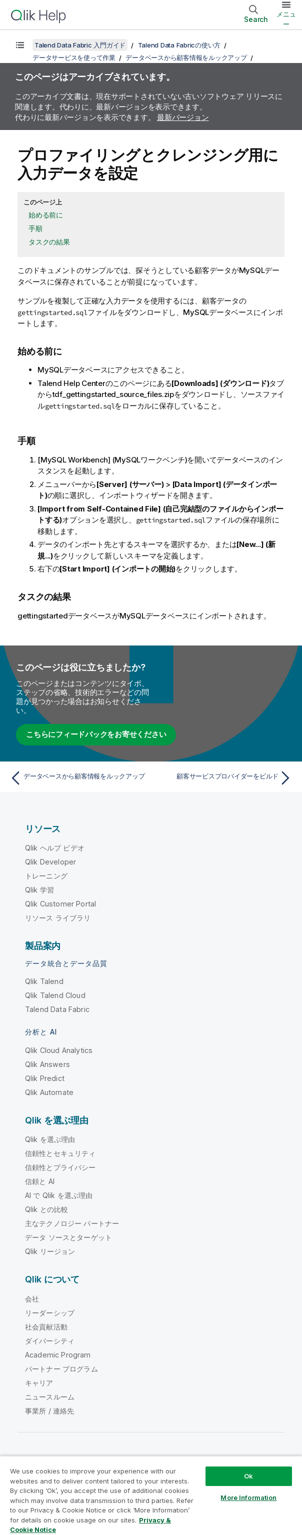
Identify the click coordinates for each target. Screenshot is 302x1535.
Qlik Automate (49, 1092)
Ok (248, 1476)
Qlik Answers (47, 1064)
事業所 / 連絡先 (49, 1410)
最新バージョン (182, 117)
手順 (35, 228)
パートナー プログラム (61, 1368)
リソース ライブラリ (58, 918)
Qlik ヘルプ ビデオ (54, 848)
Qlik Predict (44, 1078)
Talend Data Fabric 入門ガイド (80, 45)
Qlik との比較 (46, 1209)
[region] (151, 1495)
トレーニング (46, 876)
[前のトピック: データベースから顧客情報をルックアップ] (78, 778)
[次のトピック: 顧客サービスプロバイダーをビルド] (224, 778)
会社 (32, 1298)
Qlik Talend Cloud (55, 995)
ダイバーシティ (49, 1340)
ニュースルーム (49, 1396)
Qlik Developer (50, 862)
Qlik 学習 (39, 890)
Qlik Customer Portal (60, 904)
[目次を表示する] (20, 45)
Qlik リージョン (50, 1251)
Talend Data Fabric (57, 1009)
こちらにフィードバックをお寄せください (96, 734)
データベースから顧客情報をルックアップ (186, 58)
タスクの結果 (49, 242)
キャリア (39, 1382)
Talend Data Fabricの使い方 (179, 45)
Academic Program (58, 1354)
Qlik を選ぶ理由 (50, 1139)
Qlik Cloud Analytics (58, 1050)
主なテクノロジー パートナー (72, 1223)
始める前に (45, 214)
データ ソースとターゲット (68, 1237)
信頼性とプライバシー (60, 1167)
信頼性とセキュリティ (60, 1153)
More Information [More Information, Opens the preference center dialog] (248, 1498)
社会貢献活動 (46, 1326)
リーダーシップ (49, 1312)
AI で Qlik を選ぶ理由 (58, 1195)
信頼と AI (39, 1181)
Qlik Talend (44, 981)
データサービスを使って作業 (74, 58)
